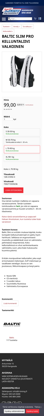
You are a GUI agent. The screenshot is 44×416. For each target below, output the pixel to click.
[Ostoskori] (35, 18)
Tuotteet (6, 26)
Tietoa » (37, 407)
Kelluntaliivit (8, 31)
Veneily (16, 26)
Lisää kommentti (10, 303)
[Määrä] (8, 119)
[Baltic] (12, 329)
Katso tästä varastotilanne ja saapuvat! (19, 216)
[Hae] (20, 18)
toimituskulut (29, 105)
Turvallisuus (27, 26)
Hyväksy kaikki (32, 411)
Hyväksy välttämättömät (14, 411)
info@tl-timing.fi (20, 391)
